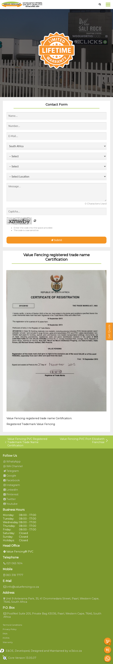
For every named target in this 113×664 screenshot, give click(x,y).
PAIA (5, 633)
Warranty (8, 642)
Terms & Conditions (12, 625)
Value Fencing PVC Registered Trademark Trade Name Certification (26, 442)
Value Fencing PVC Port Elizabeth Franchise (84, 440)
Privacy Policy (9, 629)
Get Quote (109, 331)
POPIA (6, 638)
